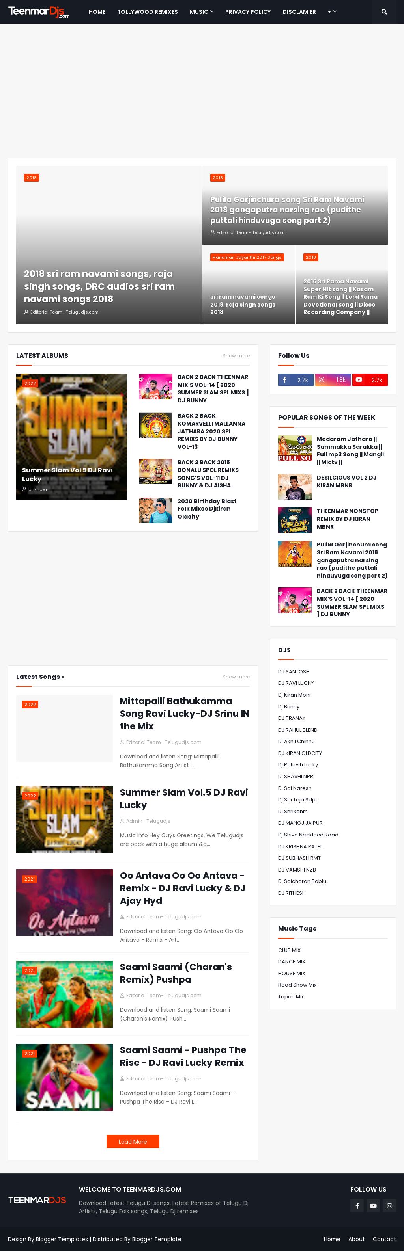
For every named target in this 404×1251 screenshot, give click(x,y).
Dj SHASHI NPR (295, 776)
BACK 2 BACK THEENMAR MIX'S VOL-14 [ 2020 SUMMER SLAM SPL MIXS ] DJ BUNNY (213, 389)
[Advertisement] (202, 90)
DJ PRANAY (291, 718)
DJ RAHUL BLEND (298, 730)
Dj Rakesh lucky (298, 764)
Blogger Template (156, 1239)
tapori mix (291, 996)
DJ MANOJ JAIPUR (300, 823)
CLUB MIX (289, 950)
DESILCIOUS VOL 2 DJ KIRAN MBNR (347, 481)
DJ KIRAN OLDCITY (300, 753)
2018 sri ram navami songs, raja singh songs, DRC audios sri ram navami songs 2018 (99, 286)
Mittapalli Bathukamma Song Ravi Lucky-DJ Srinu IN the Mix (184, 713)
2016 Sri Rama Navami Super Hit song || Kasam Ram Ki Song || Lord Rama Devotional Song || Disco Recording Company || (340, 297)
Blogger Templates (62, 1239)
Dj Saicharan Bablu (302, 881)
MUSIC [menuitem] (199, 12)
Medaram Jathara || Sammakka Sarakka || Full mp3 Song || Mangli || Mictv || (350, 450)
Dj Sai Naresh (295, 788)
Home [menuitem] (97, 12)
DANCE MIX (291, 961)
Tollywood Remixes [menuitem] (147, 12)
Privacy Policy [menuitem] (248, 12)
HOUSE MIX (291, 973)
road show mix (297, 985)
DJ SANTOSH (294, 671)
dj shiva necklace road (308, 834)
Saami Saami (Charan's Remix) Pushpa (176, 973)
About (356, 1239)
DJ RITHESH (292, 893)
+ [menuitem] (329, 12)
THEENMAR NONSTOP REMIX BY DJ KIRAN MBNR (347, 518)
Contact (384, 1239)
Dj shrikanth (293, 811)
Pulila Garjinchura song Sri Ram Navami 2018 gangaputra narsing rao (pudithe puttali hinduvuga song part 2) (287, 210)
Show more (236, 356)
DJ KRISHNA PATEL (300, 846)
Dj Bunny (288, 706)
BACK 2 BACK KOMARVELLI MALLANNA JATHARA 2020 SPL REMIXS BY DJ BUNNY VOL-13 (211, 431)
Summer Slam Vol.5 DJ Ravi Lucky (67, 474)
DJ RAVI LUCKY (296, 683)
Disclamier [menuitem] (299, 12)
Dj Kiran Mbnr (294, 695)
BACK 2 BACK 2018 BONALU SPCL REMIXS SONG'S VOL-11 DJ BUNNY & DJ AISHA (208, 474)
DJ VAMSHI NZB (297, 870)
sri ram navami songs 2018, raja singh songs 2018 (242, 304)
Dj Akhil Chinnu (296, 741)
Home (332, 1239)
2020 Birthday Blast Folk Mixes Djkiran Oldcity (207, 509)
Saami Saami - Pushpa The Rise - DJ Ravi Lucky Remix (183, 1056)
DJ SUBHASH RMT (299, 858)
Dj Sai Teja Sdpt (297, 799)
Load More (133, 1142)
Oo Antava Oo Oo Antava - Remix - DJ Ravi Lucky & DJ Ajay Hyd (183, 888)
